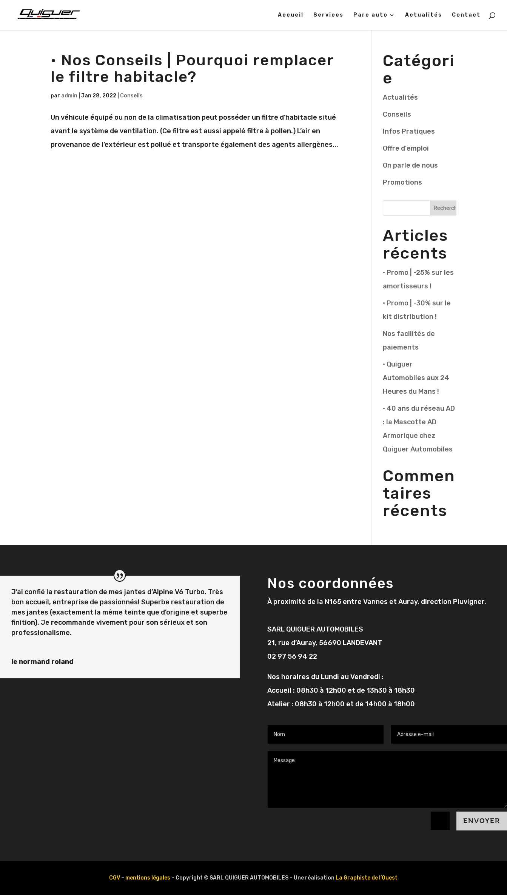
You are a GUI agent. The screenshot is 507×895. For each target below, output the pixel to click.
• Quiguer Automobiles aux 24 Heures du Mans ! (416, 378)
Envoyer (481, 821)
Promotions (402, 182)
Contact (466, 15)
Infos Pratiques (409, 131)
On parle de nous (410, 165)
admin (69, 95)
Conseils (131, 95)
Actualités (423, 15)
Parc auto (370, 15)
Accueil (291, 15)
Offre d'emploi (406, 148)
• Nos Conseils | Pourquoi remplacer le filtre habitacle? (192, 68)
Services (328, 15)
